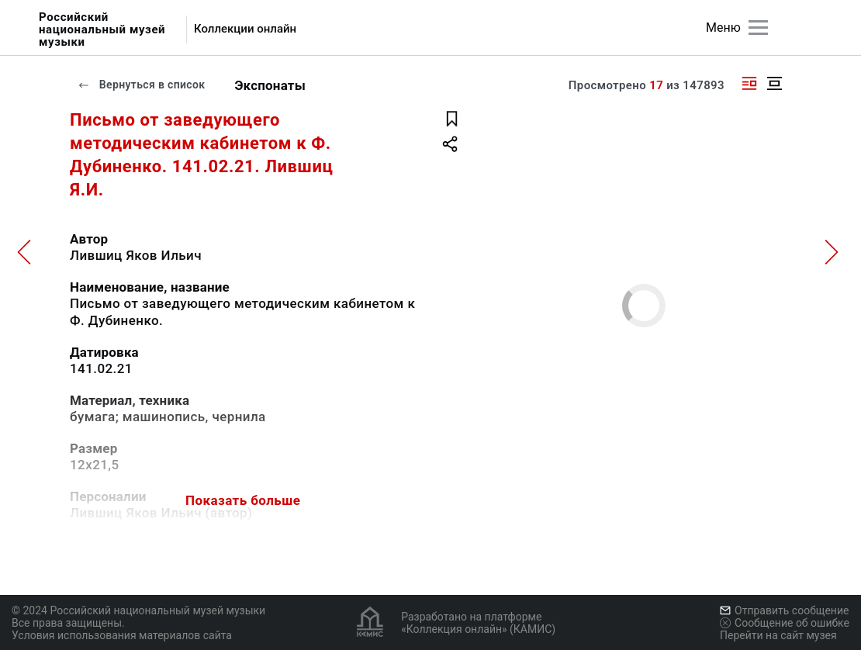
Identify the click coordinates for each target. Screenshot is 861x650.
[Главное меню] (758, 27)
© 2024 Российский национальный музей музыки (138, 610)
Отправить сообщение (784, 610)
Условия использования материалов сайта (122, 635)
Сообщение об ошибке (784, 623)
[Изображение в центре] (774, 83)
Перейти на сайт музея (778, 635)
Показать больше (242, 500)
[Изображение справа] (749, 83)
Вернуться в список (141, 84)
